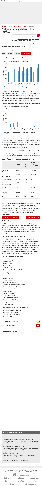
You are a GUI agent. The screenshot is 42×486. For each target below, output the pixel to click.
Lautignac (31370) (8, 261)
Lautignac (31, 39)
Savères (26, 26)
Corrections (7, 471)
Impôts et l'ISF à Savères (10, 282)
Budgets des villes (8, 26)
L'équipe (15, 469)
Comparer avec (6, 49)
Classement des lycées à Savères (12, 289)
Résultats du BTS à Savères (10, 316)
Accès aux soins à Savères (10, 299)
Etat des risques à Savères (10, 297)
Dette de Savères (33, 217)
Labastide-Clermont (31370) (11, 259)
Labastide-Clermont (23, 39)
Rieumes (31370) (7, 263)
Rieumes (37, 39)
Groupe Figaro (22, 471)
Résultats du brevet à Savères (11, 314)
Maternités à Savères (9, 295)
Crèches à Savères (8, 293)
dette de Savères (24, 98)
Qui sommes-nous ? (8, 469)
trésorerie (30, 208)
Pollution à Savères (8, 304)
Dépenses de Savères (10, 217)
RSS (38, 470)
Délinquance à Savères (9, 302)
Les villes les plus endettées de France (29, 150)
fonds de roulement (14, 208)
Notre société (20, 469)
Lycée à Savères (7, 291)
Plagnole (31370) (7, 265)
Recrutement (35, 469)
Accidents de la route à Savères (12, 286)
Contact (30, 469)
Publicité (26, 469)
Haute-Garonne (18, 26)
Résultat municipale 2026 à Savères (13, 310)
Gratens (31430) (7, 267)
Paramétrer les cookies (18, 470)
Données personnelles (8, 470)
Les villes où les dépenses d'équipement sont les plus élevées (23, 155)
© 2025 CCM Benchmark (31, 471)
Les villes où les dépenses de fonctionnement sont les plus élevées (21, 153)
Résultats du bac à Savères (10, 312)
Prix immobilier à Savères (10, 280)
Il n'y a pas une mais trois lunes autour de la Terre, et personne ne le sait (21, 435)
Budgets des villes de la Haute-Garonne (14, 269)
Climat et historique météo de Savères (14, 284)
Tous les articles (32, 470)
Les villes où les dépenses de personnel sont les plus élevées (23, 152)
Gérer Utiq (26, 470)
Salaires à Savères (8, 278)
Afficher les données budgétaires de (11, 46)
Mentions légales (14, 471)
